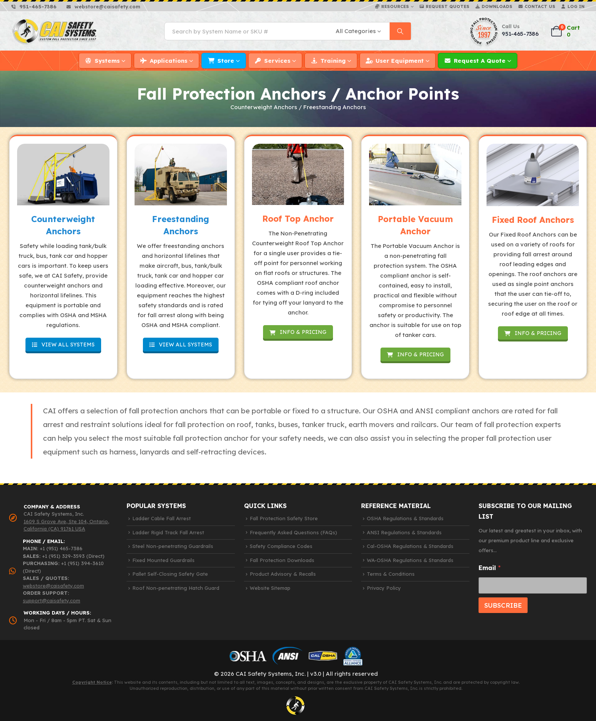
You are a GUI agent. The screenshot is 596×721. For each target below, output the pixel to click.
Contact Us (540, 6)
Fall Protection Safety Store (284, 518)
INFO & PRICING (298, 332)
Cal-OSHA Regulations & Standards (410, 546)
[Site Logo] (54, 31)
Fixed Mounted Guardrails (163, 560)
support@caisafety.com (51, 600)
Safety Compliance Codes (281, 546)
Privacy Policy (384, 588)
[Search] (400, 31)
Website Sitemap (270, 588)
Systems (107, 60)
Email (490, 568)
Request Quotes (447, 6)
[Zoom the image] (63, 174)
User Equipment (400, 60)
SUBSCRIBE (503, 605)
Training (333, 60)
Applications (168, 60)
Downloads (497, 6)
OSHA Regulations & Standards (405, 518)
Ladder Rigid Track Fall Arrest (168, 532)
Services (277, 60)
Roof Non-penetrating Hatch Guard (175, 588)
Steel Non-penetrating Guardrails (172, 546)
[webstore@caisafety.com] (103, 6)
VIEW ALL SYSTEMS (63, 344)
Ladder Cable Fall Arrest (161, 518)
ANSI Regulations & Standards (404, 532)
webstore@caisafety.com (53, 586)
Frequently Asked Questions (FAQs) (293, 532)
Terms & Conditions (391, 574)
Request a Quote (480, 60)
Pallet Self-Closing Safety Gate (170, 574)
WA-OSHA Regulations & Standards (410, 560)
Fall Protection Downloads (282, 560)
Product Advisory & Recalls (283, 574)
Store (225, 60)
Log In (576, 6)
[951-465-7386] (34, 6)
